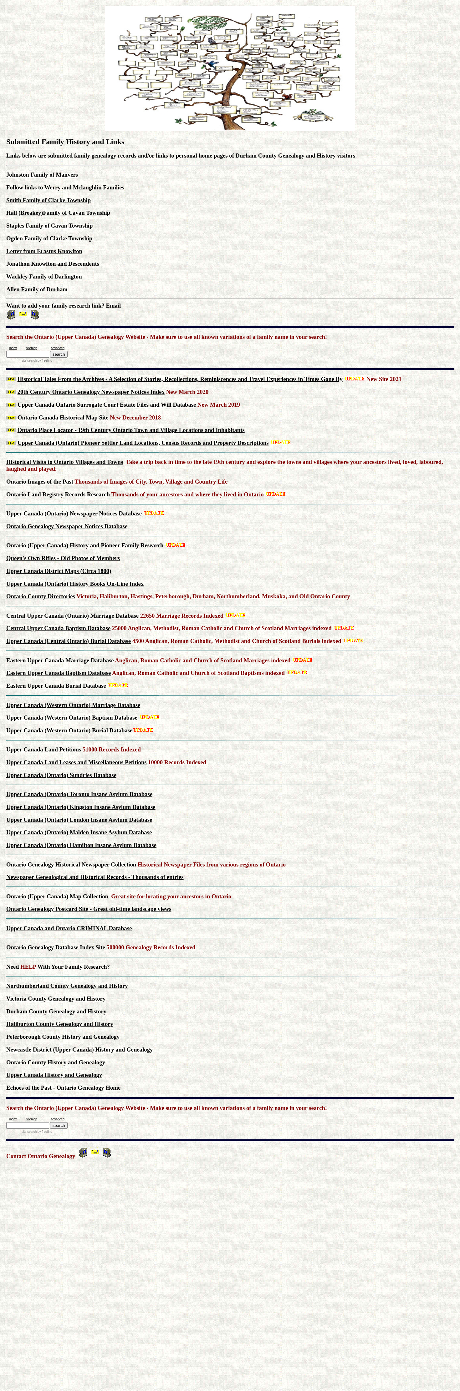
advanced (57, 348)
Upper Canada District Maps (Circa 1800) (58, 571)
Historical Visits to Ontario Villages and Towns (64, 462)
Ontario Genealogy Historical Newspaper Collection (71, 864)
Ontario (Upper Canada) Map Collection (57, 896)
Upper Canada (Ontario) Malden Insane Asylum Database (79, 832)
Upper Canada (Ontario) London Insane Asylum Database (79, 819)
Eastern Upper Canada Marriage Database (60, 660)
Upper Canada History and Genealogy (54, 1075)
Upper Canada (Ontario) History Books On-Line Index (75, 583)
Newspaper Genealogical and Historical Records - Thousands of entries (95, 877)
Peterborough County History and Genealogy (63, 1036)
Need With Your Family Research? (58, 966)
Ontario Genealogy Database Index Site (55, 947)
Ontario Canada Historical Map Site (63, 417)
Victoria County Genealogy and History (55, 998)
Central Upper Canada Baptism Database (58, 628)
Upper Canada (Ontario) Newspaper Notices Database (74, 513)
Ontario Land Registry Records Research (58, 494)
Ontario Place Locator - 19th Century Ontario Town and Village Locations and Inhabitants (131, 430)
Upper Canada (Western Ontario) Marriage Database (73, 705)
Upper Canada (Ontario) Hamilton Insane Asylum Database (81, 845)
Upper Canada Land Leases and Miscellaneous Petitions (76, 762)
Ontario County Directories (40, 596)
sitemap (31, 348)
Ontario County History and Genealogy (55, 1062)
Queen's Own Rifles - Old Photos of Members (63, 558)
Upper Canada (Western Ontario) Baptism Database (71, 717)
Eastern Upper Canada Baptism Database (58, 673)
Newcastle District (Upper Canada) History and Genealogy (79, 1049)
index (13, 348)
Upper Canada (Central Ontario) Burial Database (68, 641)
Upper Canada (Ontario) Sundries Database (61, 775)
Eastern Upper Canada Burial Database (56, 685)
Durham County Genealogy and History (56, 1011)
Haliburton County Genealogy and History (59, 1024)
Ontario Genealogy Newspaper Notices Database (66, 526)
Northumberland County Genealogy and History (67, 985)
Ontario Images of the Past (39, 481)
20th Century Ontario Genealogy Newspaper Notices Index (91, 392)
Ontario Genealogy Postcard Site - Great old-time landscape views (88, 909)
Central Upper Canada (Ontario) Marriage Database (72, 615)
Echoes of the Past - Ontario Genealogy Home (63, 1087)
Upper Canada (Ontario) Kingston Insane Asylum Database (81, 807)
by (44, 360)
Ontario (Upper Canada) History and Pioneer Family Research (84, 545)
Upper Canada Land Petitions (43, 749)
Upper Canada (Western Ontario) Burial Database (69, 730)
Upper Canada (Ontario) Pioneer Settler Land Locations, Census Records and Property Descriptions (143, 442)
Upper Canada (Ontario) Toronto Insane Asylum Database (79, 794)
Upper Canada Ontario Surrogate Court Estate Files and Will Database (107, 404)
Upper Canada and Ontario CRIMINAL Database (69, 928)
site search (29, 360)
